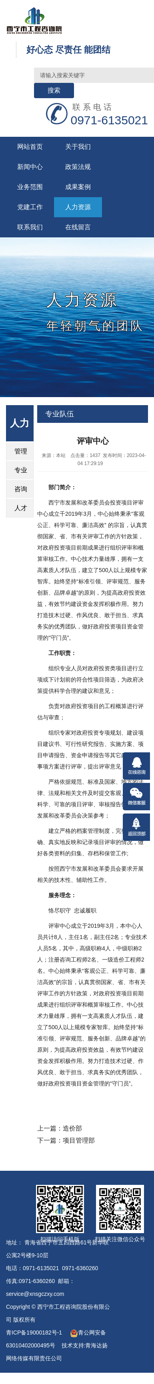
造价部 (72, 1128)
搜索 (54, 90)
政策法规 (78, 166)
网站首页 (30, 146)
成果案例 (78, 186)
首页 (75, 431)
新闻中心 (30, 166)
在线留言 (78, 227)
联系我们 (30, 227)
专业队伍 (59, 414)
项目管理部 (79, 1140)
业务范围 (30, 186)
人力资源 (78, 207)
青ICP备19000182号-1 (35, 1332)
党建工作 (30, 207)
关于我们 (78, 146)
